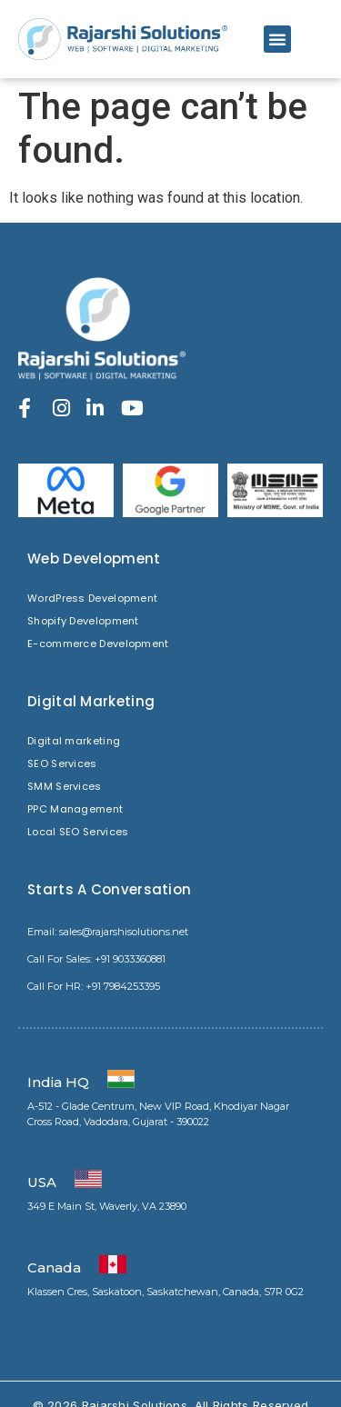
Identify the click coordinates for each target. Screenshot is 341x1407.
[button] (277, 39)
